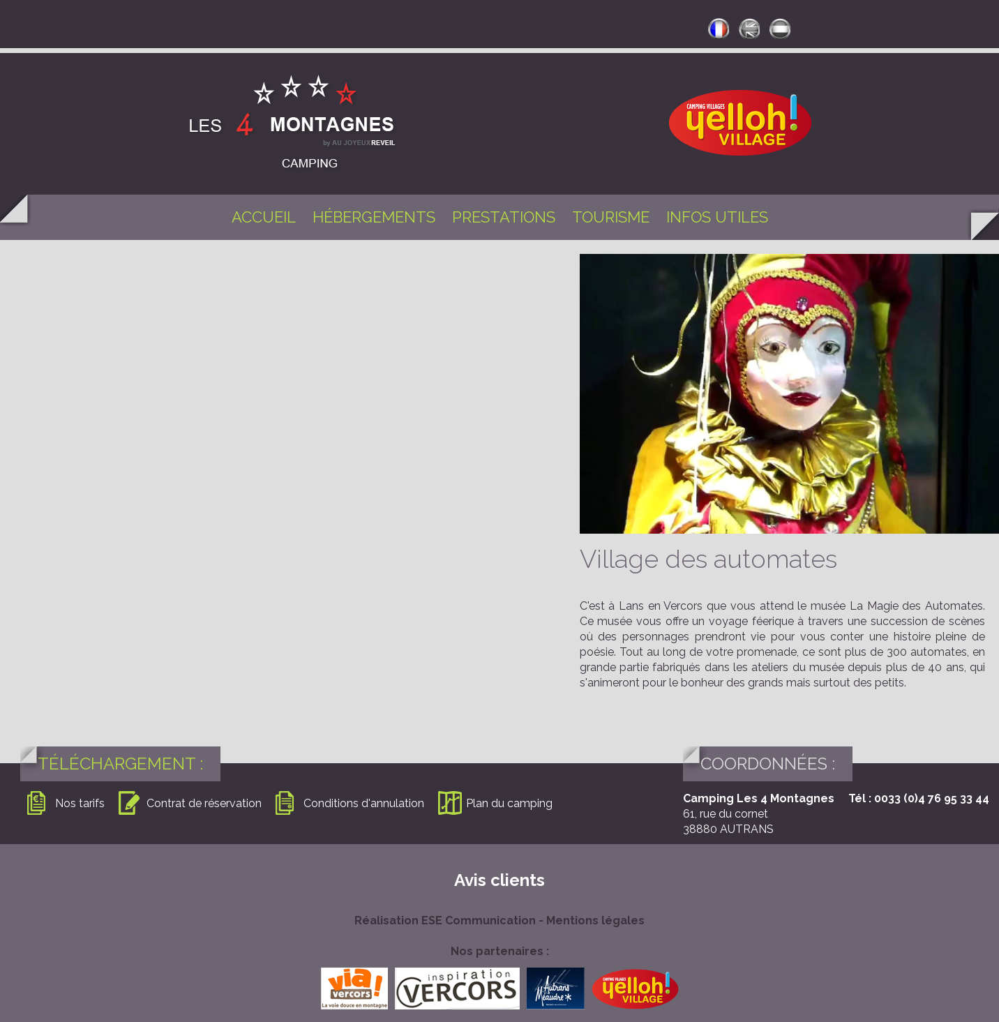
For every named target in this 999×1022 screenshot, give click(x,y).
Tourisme (610, 217)
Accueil (264, 217)
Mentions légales (595, 920)
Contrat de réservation (204, 803)
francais (718, 28)
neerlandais (779, 28)
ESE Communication (478, 920)
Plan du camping (509, 803)
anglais (749, 28)
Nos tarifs (80, 803)
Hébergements (374, 217)
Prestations (503, 217)
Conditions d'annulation (363, 803)
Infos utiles (717, 217)
